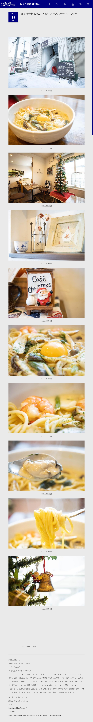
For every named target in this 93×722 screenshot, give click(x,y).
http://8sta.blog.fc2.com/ (17, 708)
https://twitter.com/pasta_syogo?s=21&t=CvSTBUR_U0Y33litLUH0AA (34, 715)
